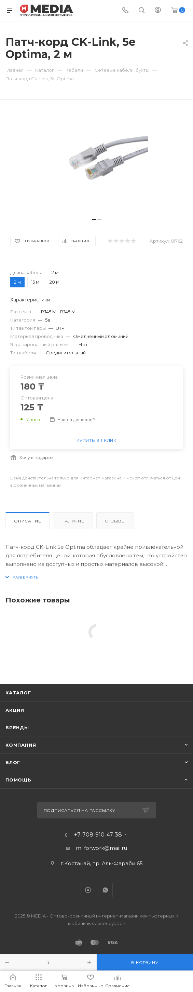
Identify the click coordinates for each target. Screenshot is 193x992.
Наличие (72, 521)
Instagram (88, 890)
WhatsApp (105, 890)
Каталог (18, 692)
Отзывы (115, 521)
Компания (20, 745)
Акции (14, 710)
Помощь (18, 780)
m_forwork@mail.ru (101, 848)
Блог (12, 762)
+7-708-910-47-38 (98, 835)
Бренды (17, 727)
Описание (27, 521)
